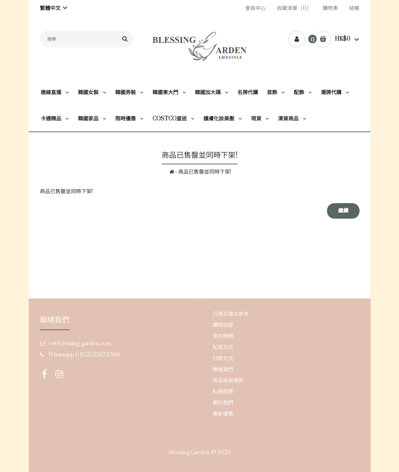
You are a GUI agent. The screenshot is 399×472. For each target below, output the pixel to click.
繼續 (343, 210)
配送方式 (223, 347)
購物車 (330, 8)
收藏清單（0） (294, 8)
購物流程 (223, 325)
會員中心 (255, 8)
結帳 (354, 8)
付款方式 (223, 358)
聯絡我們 (223, 369)
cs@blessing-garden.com (79, 343)
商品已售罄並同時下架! (204, 171)
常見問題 (223, 336)
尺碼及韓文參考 (231, 314)
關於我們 (223, 402)
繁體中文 (50, 8)
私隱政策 (223, 391)
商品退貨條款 (228, 380)
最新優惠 (223, 413)
